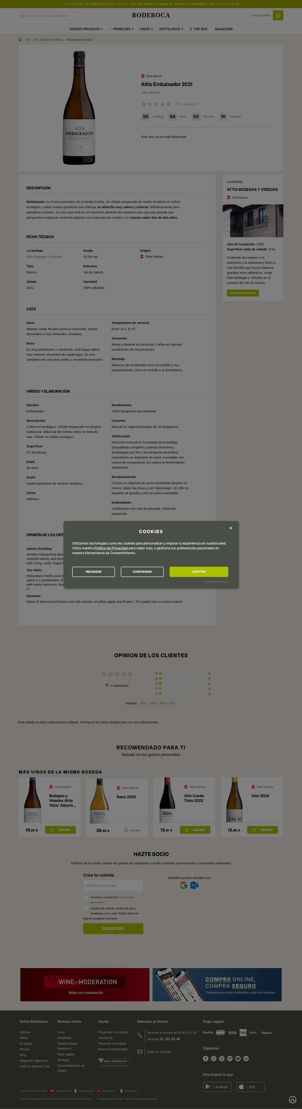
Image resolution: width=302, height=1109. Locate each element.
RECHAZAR (96, 572)
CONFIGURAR (150, 572)
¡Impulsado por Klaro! (216, 582)
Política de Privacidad (111, 548)
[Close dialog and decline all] (231, 528)
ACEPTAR (204, 572)
